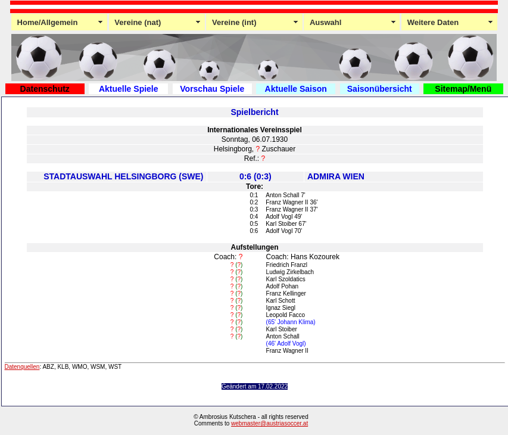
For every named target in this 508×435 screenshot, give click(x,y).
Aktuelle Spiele (128, 89)
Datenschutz (45, 89)
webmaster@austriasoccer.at (269, 423)
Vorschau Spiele (212, 89)
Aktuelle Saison (296, 89)
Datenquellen (22, 366)
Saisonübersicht (379, 89)
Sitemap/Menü (463, 89)
